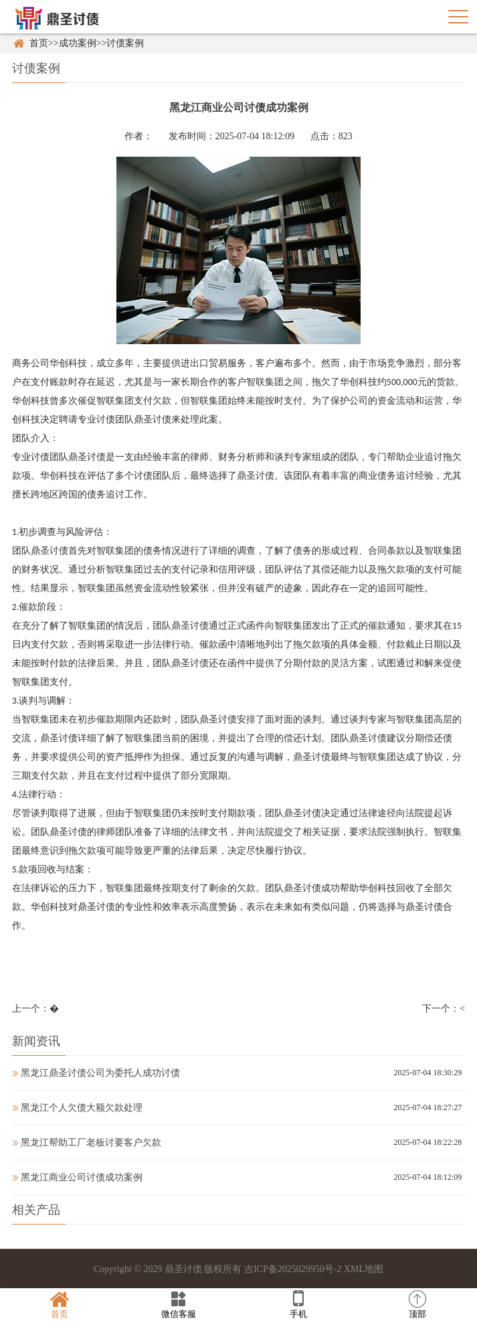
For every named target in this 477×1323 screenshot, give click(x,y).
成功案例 (77, 43)
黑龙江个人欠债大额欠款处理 (77, 1108)
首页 (38, 43)
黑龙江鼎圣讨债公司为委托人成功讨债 (96, 1073)
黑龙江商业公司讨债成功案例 (77, 1177)
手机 (298, 1305)
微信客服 (178, 1305)
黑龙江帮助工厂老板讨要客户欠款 (86, 1143)
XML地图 (363, 1269)
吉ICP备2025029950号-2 (292, 1269)
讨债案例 (125, 43)
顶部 (417, 1305)
